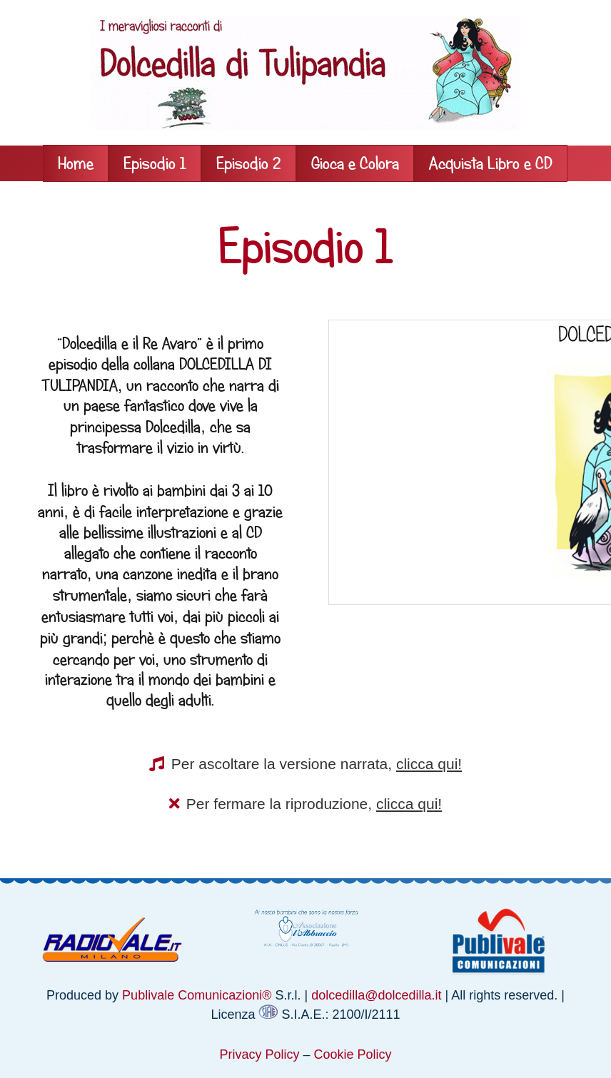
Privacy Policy (259, 1054)
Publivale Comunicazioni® (196, 995)
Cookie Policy (353, 1054)
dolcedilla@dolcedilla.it (376, 995)
